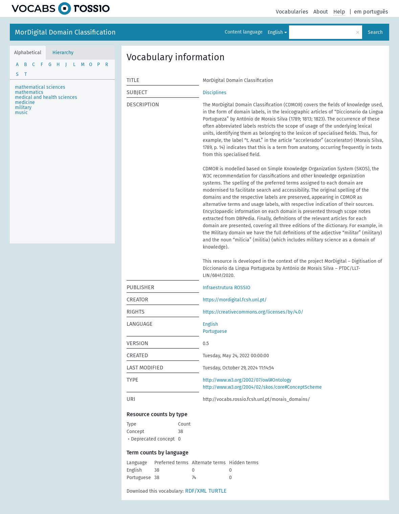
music (21, 112)
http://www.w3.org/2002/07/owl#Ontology (247, 380)
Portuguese (215, 331)
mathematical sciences (40, 87)
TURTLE (217, 491)
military (23, 107)
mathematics (29, 92)
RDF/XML (196, 491)
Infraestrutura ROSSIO (226, 288)
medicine (25, 102)
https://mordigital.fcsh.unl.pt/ (235, 300)
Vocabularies (292, 11)
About (320, 11)
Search (375, 32)
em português (371, 11)
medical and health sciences (46, 97)
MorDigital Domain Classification (65, 32)
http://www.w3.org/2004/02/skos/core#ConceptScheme (262, 387)
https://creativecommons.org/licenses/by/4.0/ (253, 312)
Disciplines (214, 92)
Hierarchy (62, 53)
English (275, 32)
